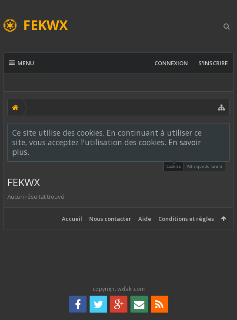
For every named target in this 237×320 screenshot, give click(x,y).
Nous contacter (110, 219)
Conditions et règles (186, 219)
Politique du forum (204, 166)
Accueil (72, 219)
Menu (21, 63)
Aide (144, 219)
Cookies (174, 165)
